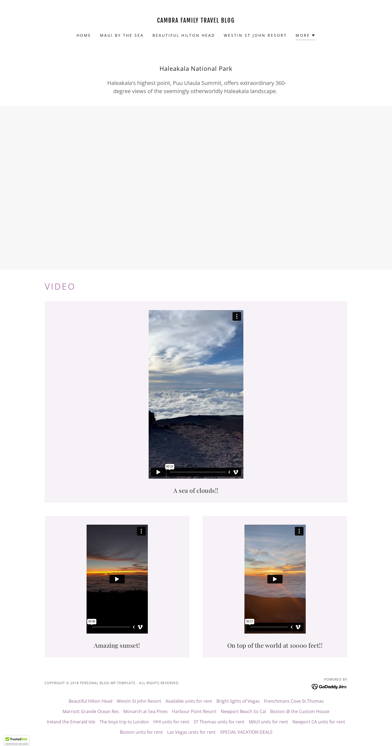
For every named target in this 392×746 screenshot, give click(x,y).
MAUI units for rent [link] (268, 722)
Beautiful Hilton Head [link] (183, 35)
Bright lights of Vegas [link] (238, 701)
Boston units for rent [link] (141, 732)
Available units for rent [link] (189, 701)
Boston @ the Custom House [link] (299, 711)
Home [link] (83, 35)
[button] (306, 36)
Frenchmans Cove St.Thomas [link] (294, 701)
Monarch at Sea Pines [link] (145, 711)
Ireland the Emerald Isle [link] (71, 722)
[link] (196, 21)
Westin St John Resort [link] (255, 35)
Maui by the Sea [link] (122, 35)
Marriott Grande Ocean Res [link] (91, 711)
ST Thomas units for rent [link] (219, 722)
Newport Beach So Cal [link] (243, 711)
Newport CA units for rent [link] (318, 722)
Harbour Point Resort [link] (194, 711)
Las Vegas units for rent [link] (191, 732)
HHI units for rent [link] (171, 722)
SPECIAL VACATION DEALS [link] (246, 732)
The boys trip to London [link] (124, 722)
